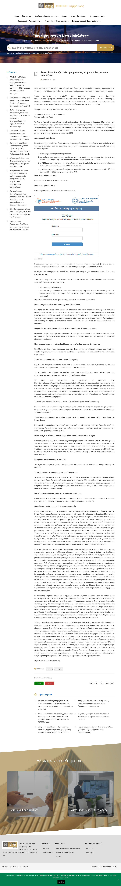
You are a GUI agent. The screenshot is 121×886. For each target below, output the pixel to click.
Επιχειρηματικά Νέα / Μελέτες (86, 21)
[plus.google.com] (106, 683)
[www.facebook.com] (96, 683)
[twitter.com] (91, 683)
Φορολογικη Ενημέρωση (32, 53)
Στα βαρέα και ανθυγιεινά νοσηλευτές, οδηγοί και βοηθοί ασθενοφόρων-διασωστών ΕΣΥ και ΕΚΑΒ (93, 703)
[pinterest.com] (101, 683)
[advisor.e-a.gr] (111, 683)
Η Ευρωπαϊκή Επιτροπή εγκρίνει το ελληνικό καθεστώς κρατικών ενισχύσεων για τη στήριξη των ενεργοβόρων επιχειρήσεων (19, 179)
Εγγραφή (89, 852)
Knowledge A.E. (109, 866)
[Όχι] (118, 880)
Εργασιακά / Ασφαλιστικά (30, 21)
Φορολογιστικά (97, 16)
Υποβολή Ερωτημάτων (65, 852)
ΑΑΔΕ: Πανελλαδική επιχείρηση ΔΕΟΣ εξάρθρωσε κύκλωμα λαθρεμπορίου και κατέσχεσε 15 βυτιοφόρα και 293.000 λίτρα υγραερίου (20, 85)
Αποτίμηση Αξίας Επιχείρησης (68, 848)
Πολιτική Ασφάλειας (9, 866)
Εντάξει (61, 882)
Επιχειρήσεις (47, 53)
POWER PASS (58, 669)
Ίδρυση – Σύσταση (22, 16)
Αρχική (24, 41)
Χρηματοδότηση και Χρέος (74, 16)
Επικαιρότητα (35, 41)
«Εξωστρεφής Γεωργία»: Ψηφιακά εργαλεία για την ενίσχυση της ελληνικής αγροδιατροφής (95, 729)
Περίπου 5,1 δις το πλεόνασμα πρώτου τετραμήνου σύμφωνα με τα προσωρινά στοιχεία (93, 716)
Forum (58, 856)
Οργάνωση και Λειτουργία (46, 16)
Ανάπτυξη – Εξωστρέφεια (57, 21)
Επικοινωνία (48, 852)
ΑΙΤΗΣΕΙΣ (49, 669)
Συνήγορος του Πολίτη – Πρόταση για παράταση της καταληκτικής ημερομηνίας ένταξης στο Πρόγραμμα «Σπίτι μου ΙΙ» (20, 148)
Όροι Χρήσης (23, 866)
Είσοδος (89, 848)
